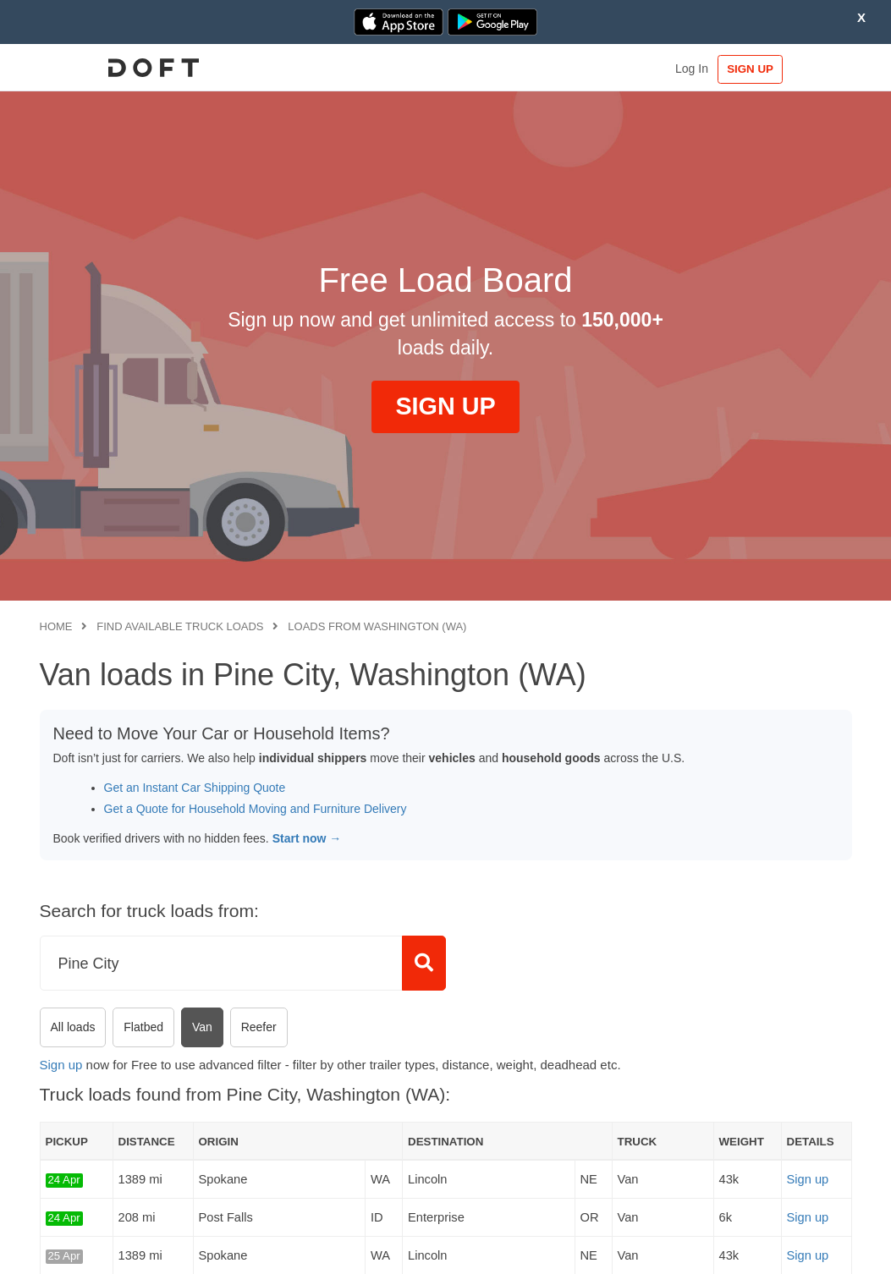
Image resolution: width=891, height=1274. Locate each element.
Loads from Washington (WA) (377, 626)
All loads (73, 1027)
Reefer (259, 1027)
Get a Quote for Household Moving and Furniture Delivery (255, 808)
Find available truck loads (179, 626)
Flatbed (143, 1027)
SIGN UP (799, 69)
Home (56, 626)
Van (202, 1027)
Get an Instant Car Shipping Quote (195, 787)
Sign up (61, 1064)
